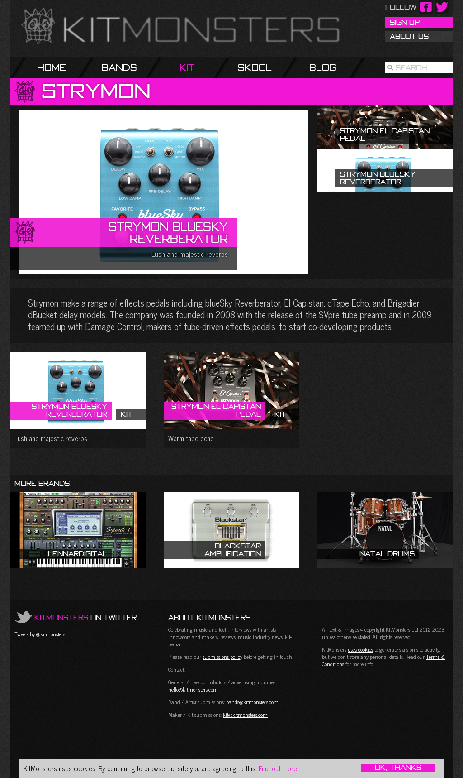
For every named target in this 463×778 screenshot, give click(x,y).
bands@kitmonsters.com (252, 701)
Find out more (278, 768)
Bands (119, 67)
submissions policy (222, 656)
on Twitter (85, 617)
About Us (409, 36)
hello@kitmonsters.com (193, 689)
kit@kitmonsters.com (245, 714)
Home (51, 67)
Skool (255, 67)
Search (411, 67)
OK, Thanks (398, 768)
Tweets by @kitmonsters (39, 634)
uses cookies (360, 649)
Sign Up (405, 22)
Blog (322, 67)
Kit (187, 67)
